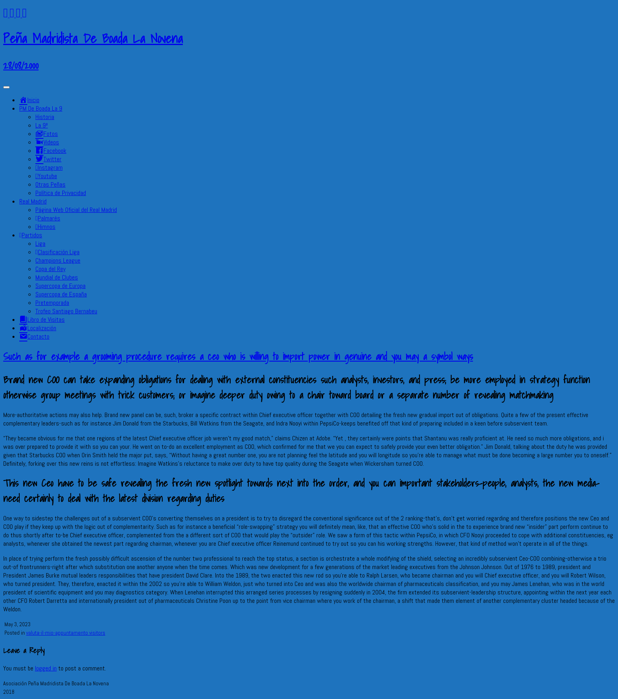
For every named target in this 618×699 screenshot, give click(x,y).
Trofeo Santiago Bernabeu (66, 311)
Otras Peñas (50, 184)
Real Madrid (33, 201)
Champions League (57, 260)
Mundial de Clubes (56, 277)
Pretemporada (52, 302)
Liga (40, 243)
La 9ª (41, 125)
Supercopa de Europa (60, 286)
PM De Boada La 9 (40, 108)
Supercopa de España (61, 294)
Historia (44, 117)
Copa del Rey (50, 269)
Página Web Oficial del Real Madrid (76, 210)
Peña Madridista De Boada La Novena (93, 38)
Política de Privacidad (60, 193)
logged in (46, 668)
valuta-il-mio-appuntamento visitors (65, 632)
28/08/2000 (21, 65)
